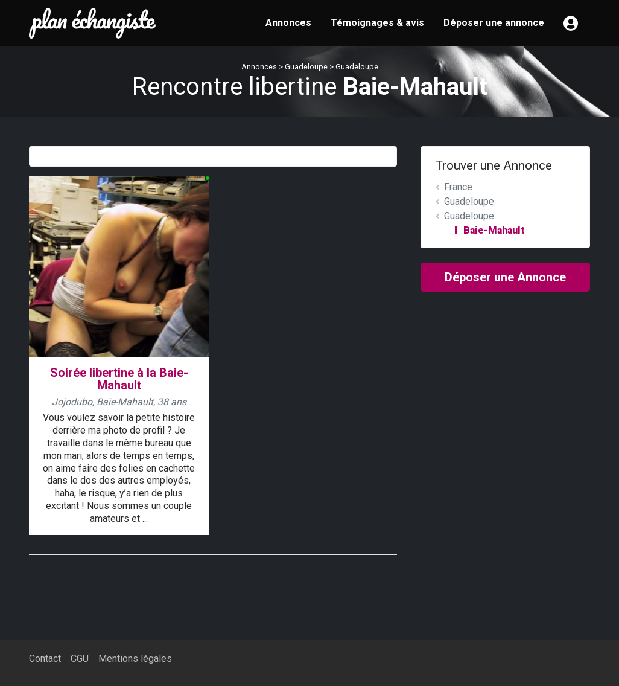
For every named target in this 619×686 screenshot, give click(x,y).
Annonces (288, 22)
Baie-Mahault (494, 230)
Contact (45, 658)
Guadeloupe (306, 66)
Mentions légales (135, 658)
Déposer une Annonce (505, 277)
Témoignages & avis (377, 22)
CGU (80, 658)
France (458, 187)
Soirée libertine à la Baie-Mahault (119, 379)
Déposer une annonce (493, 22)
